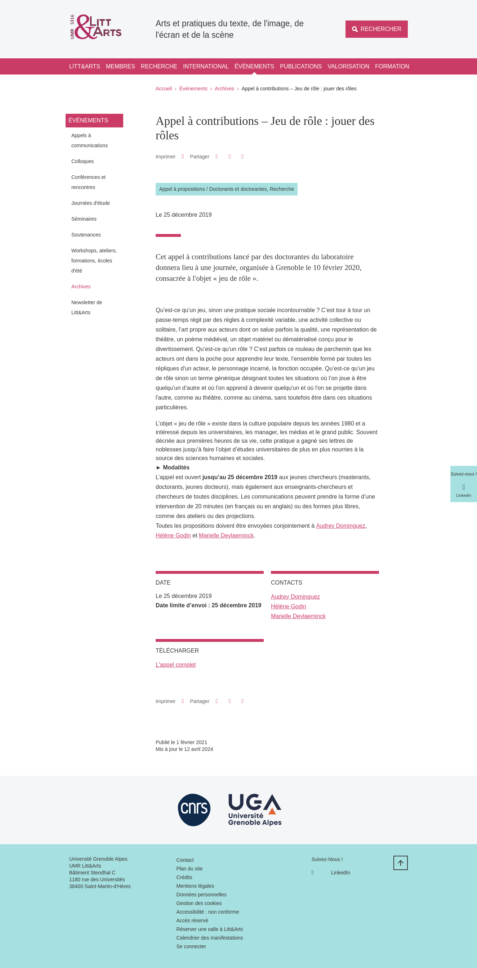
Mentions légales (195, 886)
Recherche (159, 66)
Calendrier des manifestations (209, 938)
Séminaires (84, 219)
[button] (216, 156)
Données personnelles (201, 894)
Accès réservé (192, 920)
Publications (301, 66)
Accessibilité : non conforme (207, 912)
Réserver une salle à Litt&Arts (209, 929)
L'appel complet (176, 665)
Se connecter (191, 946)
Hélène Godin (173, 535)
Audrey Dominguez (340, 526)
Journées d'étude (90, 203)
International (206, 66)
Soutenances (86, 235)
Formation (392, 66)
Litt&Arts (84, 66)
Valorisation (348, 66)
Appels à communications (89, 140)
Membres (120, 66)
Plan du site (189, 869)
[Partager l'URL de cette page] (242, 156)
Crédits (184, 877)
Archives (224, 88)
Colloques (82, 161)
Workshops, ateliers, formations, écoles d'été (94, 261)
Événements (254, 66)
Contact (184, 860)
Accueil (164, 88)
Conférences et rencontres (88, 182)
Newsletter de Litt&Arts (86, 307)
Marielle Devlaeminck (226, 535)
